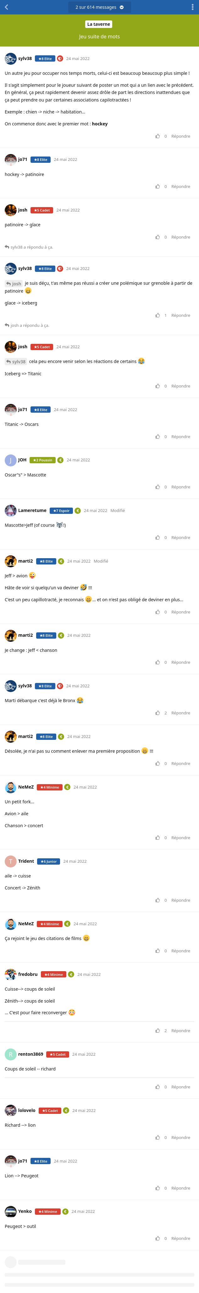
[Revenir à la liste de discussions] (6, 7)
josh (16, 284)
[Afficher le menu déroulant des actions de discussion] (192, 7)
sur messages (99, 7)
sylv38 (18, 362)
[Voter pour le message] (159, 136)
